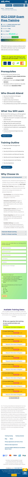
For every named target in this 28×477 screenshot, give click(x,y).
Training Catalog (9, 8)
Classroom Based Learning (9, 231)
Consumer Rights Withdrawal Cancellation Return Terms (15, 448)
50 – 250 (5, 289)
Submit (4, 296)
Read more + (6, 136)
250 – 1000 (5, 291)
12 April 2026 (15, 37)
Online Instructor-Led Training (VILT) (12, 177)
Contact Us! (22, 58)
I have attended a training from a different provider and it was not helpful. (12, 280)
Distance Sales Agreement (11, 444)
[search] (26, 5)
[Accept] (14, 475)
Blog (6, 438)
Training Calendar (19, 435)
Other (4, 282)
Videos (11, 438)
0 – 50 (4, 288)
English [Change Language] (8, 5)
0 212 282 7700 (18, 5)
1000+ (4, 292)
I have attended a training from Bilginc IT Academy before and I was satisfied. (12, 277)
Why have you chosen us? (7, 274)
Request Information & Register (14, 327)
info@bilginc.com (10, 468)
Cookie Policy (17, 473)
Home (2, 8)
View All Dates (14, 397)
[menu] (26, 1)
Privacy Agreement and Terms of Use (14, 441)
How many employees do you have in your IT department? (12, 285)
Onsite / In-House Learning (9, 234)
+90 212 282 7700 (18, 468)
